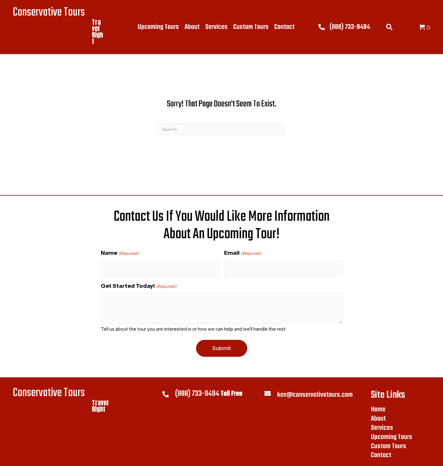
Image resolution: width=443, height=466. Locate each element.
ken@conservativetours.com (315, 392)
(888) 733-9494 (350, 27)
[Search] (221, 129)
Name (120, 253)
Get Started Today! (138, 283)
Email (242, 253)
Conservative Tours (49, 12)
